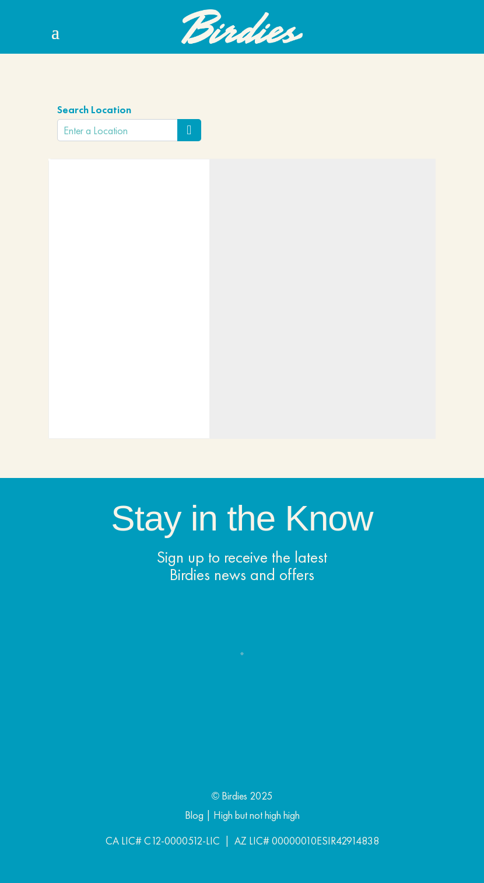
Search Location (94, 109)
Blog (194, 815)
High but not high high (256, 815)
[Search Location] (189, 130)
